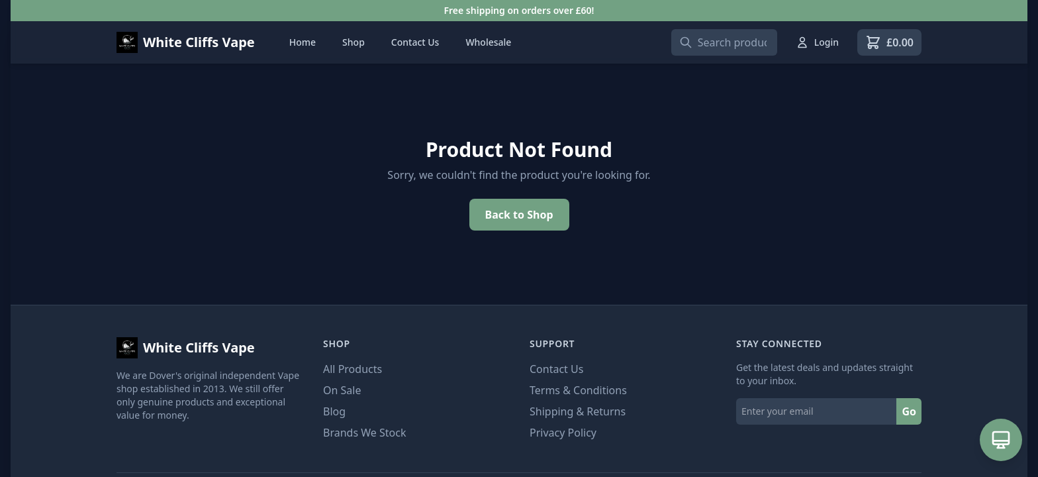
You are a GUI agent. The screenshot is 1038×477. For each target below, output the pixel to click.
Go (909, 411)
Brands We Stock (364, 432)
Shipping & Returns (578, 411)
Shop (353, 42)
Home (302, 42)
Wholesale (488, 42)
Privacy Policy (563, 432)
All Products (352, 369)
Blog (334, 411)
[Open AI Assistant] (1001, 440)
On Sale (342, 390)
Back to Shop (519, 214)
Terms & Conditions (578, 390)
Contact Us (415, 42)
